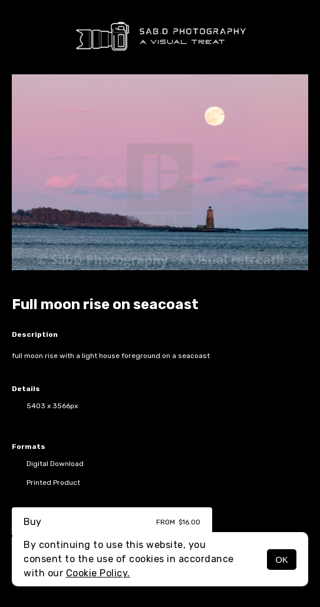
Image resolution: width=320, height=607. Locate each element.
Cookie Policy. (98, 573)
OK (281, 559)
